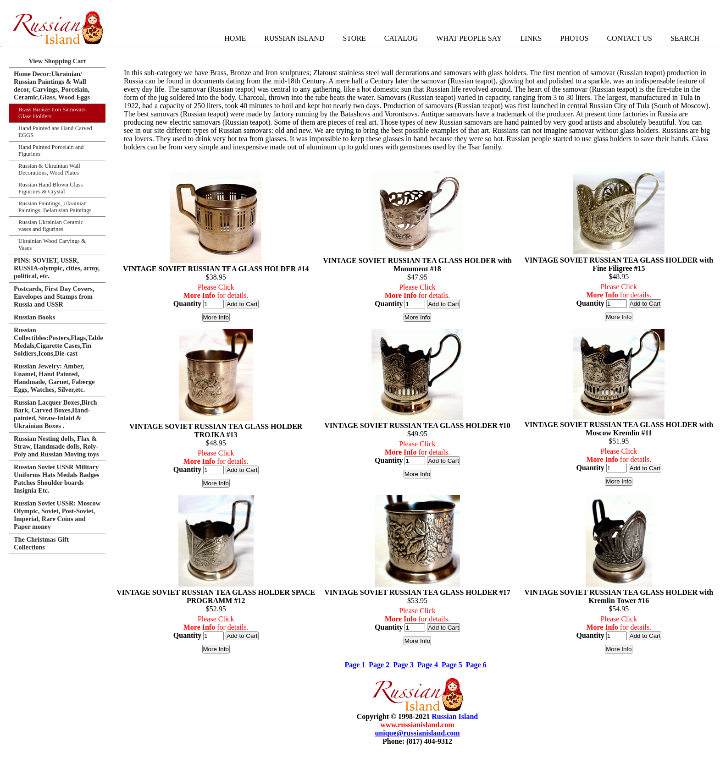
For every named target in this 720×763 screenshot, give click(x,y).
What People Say (469, 38)
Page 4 (427, 665)
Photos (574, 38)
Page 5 (452, 665)
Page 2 (379, 665)
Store (354, 38)
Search (684, 38)
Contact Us (629, 38)
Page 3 (403, 665)
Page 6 (476, 665)
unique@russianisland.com (417, 733)
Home (235, 38)
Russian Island (294, 38)
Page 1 (354, 665)
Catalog (401, 38)
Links (531, 38)
